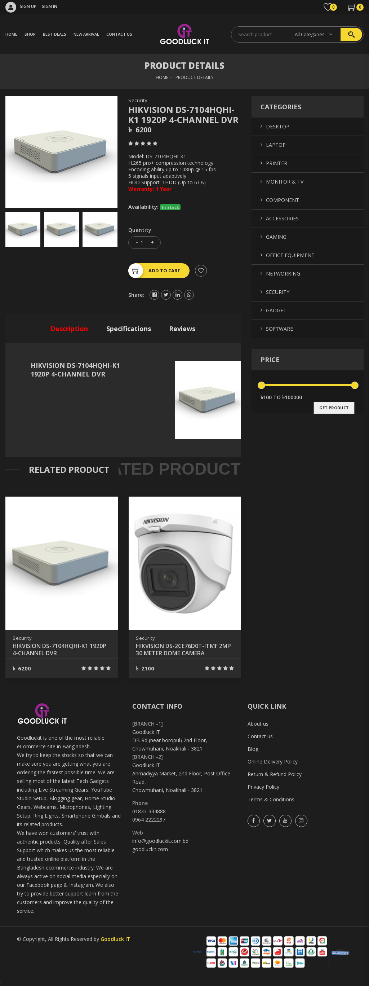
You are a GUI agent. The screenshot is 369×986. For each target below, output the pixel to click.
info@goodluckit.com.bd (160, 840)
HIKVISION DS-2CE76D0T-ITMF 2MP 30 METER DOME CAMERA (183, 649)
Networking (283, 273)
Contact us (260, 736)
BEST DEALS (54, 34)
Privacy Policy (263, 786)
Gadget (276, 310)
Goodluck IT (115, 939)
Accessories (282, 218)
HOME (11, 34)
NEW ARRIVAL (86, 34)
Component (282, 200)
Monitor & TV (284, 181)
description (69, 328)
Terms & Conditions (271, 799)
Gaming (276, 236)
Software (279, 328)
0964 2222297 (148, 819)
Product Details (194, 77)
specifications (128, 328)
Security (137, 100)
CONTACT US (119, 34)
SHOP (30, 34)
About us (258, 723)
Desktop (277, 126)
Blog (253, 748)
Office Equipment (290, 255)
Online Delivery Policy (273, 761)
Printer (276, 163)
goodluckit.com (150, 849)
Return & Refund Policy (275, 774)
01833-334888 (149, 811)
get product (334, 407)
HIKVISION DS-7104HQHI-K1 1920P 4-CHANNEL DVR (59, 649)
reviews (182, 328)
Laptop (276, 144)
